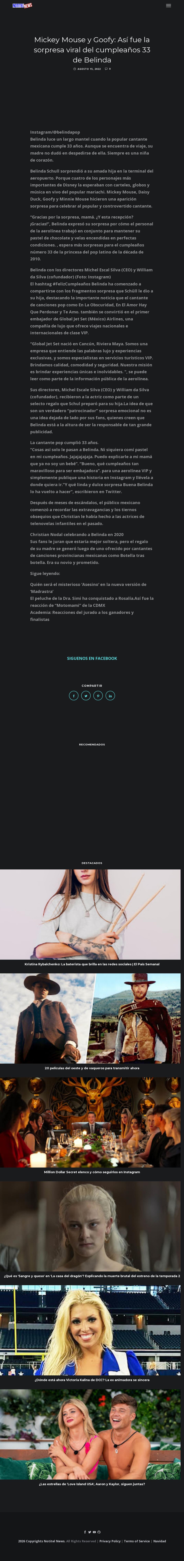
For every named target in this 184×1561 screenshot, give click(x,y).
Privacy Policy (109, 1541)
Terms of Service (137, 1541)
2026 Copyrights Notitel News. (41, 1541)
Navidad (159, 1541)
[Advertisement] (92, 797)
